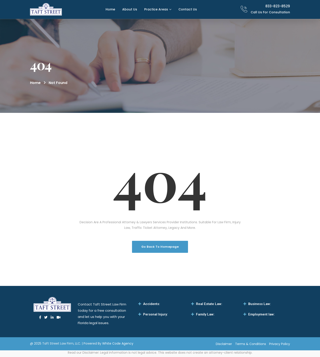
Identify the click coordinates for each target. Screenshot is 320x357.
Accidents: (151, 304)
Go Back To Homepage (160, 247)
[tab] (160, 304)
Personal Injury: (155, 314)
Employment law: (261, 314)
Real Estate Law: (209, 304)
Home (35, 82)
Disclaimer (224, 344)
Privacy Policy (279, 344)
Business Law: (259, 304)
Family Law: (205, 314)
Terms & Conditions (250, 344)
